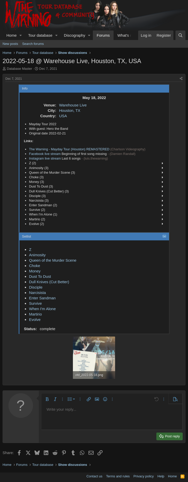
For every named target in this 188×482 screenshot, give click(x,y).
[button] (20, 35)
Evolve (34, 319)
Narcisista (37, 292)
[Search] (180, 35)
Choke (34, 265)
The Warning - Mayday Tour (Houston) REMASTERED (69, 149)
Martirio (35, 314)
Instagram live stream (45, 158)
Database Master (19, 69)
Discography (74, 35)
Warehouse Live (73, 105)
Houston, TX (69, 110)
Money (34, 271)
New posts (10, 44)
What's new (127, 35)
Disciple (35, 287)
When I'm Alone (42, 309)
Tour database (40, 35)
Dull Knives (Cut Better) (49, 282)
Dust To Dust (40, 276)
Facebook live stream (45, 154)
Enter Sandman (42, 298)
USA (63, 116)
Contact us (94, 476)
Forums (103, 35)
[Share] (181, 79)
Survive (35, 303)
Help (161, 476)
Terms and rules (118, 476)
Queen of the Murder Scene (52, 260)
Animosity (37, 255)
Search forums (33, 44)
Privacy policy (144, 476)
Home (11, 35)
